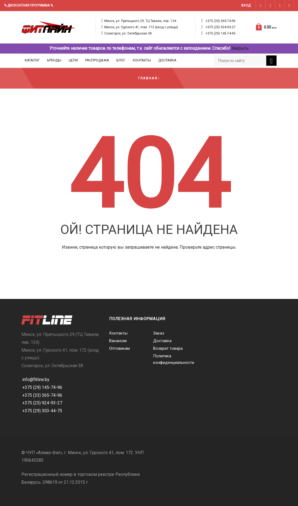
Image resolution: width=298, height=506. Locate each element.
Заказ (158, 333)
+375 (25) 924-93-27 (220, 27)
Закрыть (240, 48)
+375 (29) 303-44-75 (42, 410)
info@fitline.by (35, 379)
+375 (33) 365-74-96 (220, 21)
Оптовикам (119, 348)
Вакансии (118, 340)
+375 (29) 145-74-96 (220, 33)
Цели (73, 60)
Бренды (54, 60)
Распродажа (97, 60)
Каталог (32, 60)
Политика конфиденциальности (171, 359)
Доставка (167, 60)
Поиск (271, 61)
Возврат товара (168, 348)
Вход (246, 5)
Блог (120, 60)
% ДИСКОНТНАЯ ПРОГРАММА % (28, 5)
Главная (147, 78)
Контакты (142, 60)
